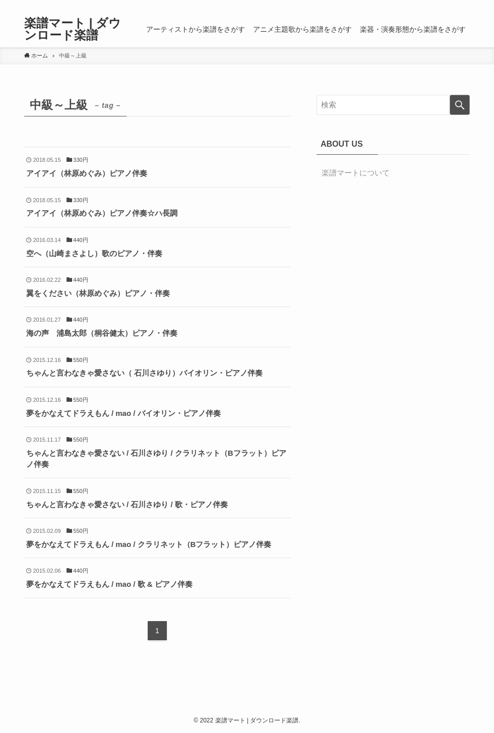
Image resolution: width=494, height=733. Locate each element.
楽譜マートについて (356, 172)
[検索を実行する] (460, 105)
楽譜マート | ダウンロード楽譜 (72, 29)
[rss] (450, 5)
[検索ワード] (393, 105)
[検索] (463, 5)
